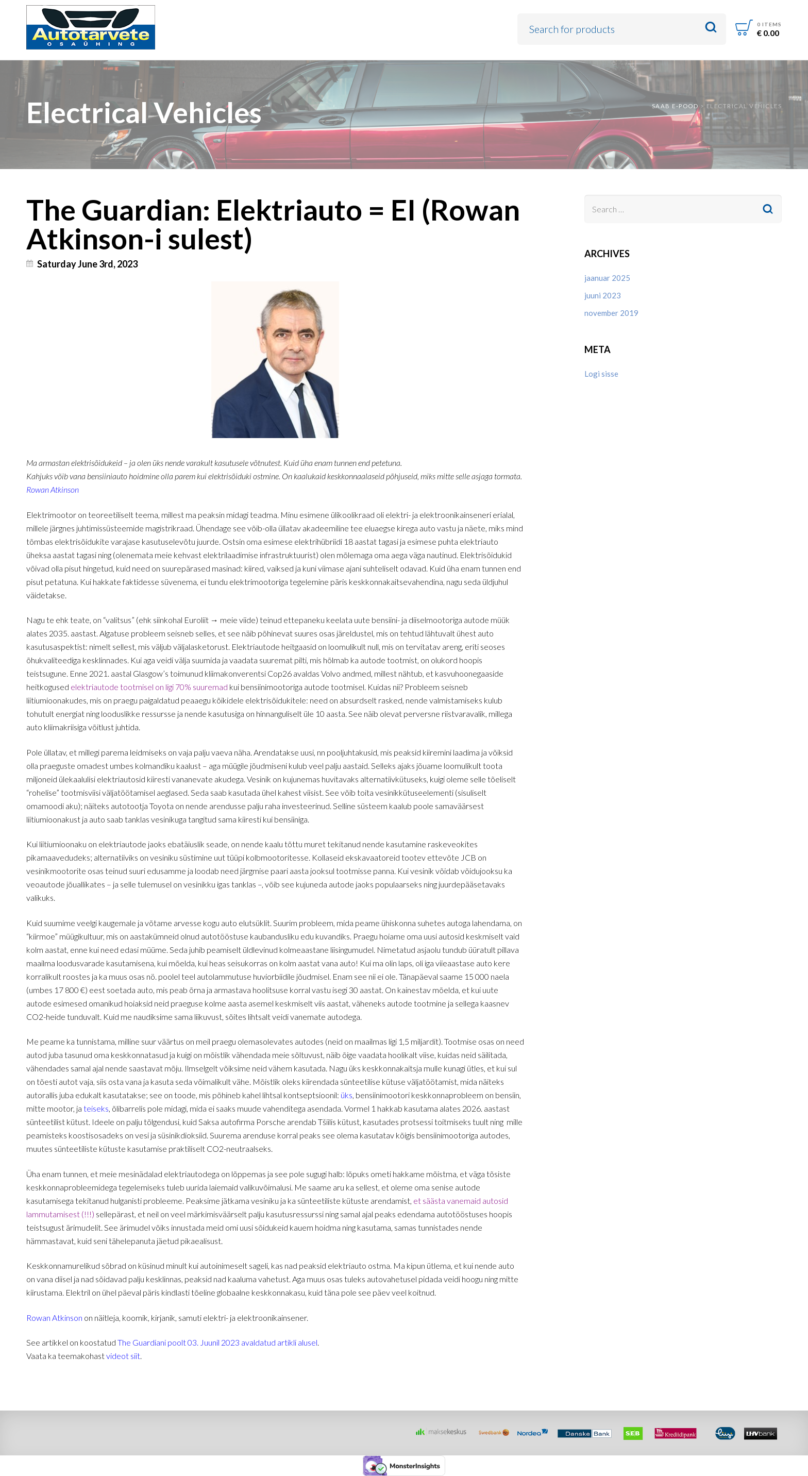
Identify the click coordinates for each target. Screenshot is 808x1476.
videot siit (123, 1356)
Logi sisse (601, 373)
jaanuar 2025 (607, 277)
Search (711, 27)
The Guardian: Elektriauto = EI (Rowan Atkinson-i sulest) (273, 224)
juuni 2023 (602, 295)
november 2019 (611, 312)
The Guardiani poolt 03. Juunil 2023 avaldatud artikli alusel (217, 1342)
